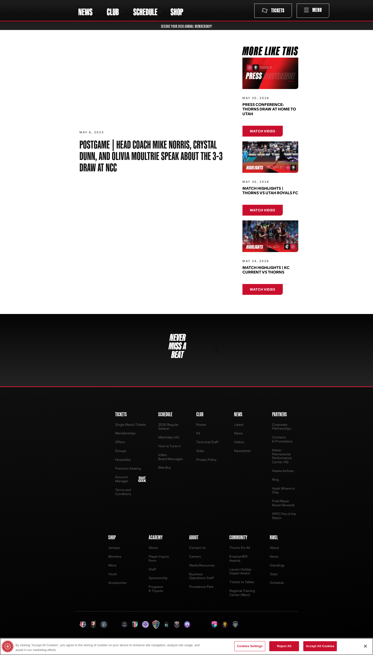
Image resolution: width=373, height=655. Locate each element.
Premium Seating (128, 468)
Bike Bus (164, 467)
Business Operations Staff (201, 576)
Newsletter (242, 450)
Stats (200, 450)
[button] (88, 12)
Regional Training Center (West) (242, 592)
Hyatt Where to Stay (283, 490)
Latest (239, 424)
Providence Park (201, 586)
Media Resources (202, 565)
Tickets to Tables (241, 582)
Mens (112, 565)
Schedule (277, 582)
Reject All (284, 646)
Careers (195, 556)
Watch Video (262, 131)
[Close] (365, 646)
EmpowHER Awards (238, 558)
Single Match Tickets (130, 424)
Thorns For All (239, 547)
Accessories (117, 582)
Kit (198, 433)
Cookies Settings (250, 646)
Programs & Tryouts (156, 588)
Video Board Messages (170, 456)
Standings (277, 565)
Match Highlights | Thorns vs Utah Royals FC (270, 192)
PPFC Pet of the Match (284, 516)
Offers (120, 442)
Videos (239, 442)
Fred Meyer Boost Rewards (283, 503)
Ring (275, 479)
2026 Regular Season (168, 426)
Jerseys (114, 547)
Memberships (125, 433)
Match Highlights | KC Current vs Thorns (266, 271)
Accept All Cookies (320, 646)
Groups (120, 450)
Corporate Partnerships (281, 426)
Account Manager (121, 479)
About (153, 547)
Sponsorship (158, 578)
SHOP (177, 12)
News (238, 433)
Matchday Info (168, 437)
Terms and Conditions (123, 491)
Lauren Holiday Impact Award (240, 571)
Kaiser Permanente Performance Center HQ (282, 456)
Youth (112, 574)
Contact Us (197, 547)
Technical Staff (207, 442)
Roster (201, 424)
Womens (114, 556)
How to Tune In (169, 446)
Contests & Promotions (282, 439)
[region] (186, 646)
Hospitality (123, 459)
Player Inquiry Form (159, 558)
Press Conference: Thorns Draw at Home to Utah (269, 109)
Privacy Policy (206, 459)
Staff (152, 569)
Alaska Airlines (283, 470)
